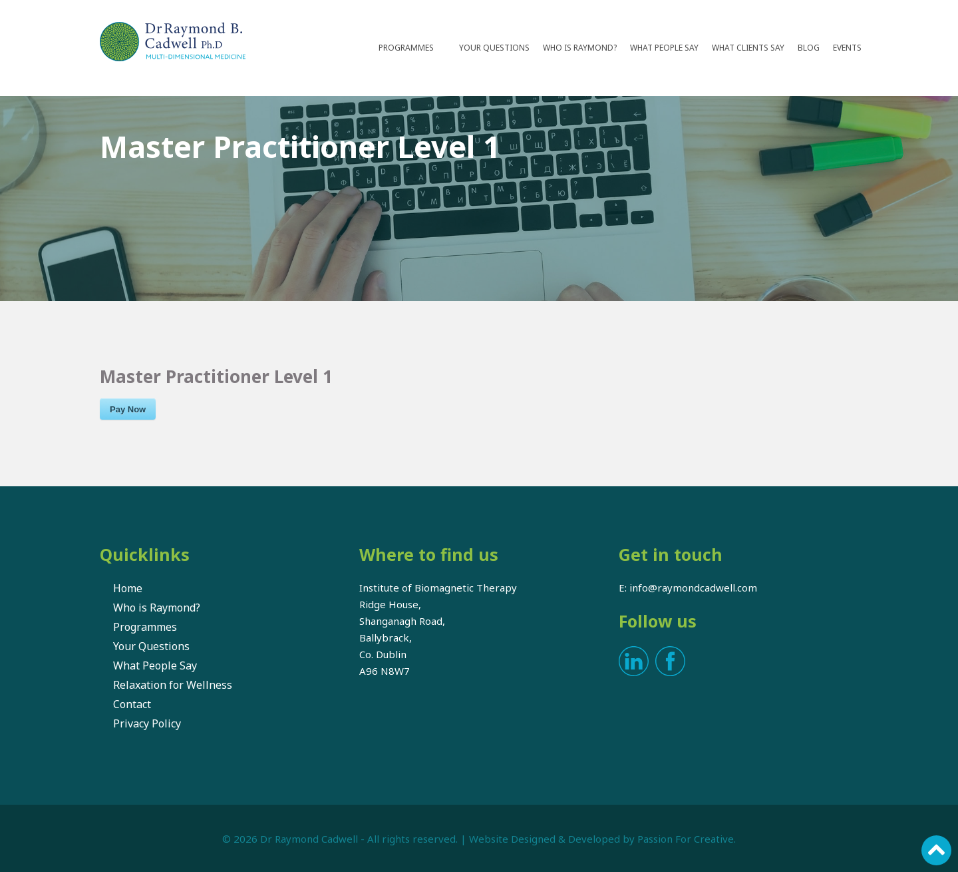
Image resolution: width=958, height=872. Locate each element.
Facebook (670, 661)
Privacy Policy (147, 723)
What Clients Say (748, 47)
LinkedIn (634, 661)
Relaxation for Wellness (172, 684)
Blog (809, 47)
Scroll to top (936, 850)
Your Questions (494, 47)
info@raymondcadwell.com (693, 587)
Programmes (406, 47)
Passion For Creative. (686, 838)
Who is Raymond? (580, 47)
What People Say (664, 47)
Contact (132, 704)
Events (847, 47)
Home (127, 588)
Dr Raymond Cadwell (309, 838)
